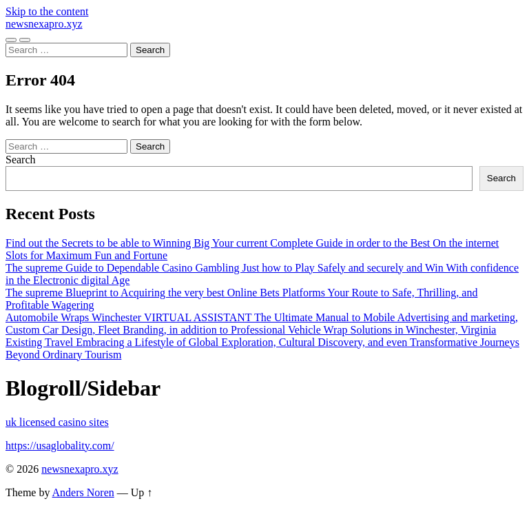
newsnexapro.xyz (44, 24)
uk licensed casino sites (57, 422)
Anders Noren (83, 492)
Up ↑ (142, 492)
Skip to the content (47, 11)
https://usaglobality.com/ (60, 445)
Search (21, 159)
